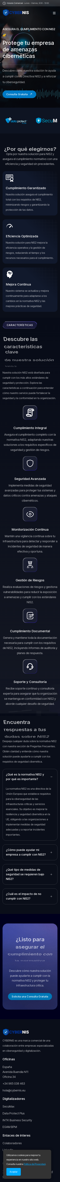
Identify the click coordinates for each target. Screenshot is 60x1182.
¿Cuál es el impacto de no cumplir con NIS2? (23, 896)
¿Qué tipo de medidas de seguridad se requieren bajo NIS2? (25, 874)
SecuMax (8, 1106)
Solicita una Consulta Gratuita (30, 996)
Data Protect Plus (14, 1113)
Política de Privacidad (34, 1164)
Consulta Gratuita (19, 94)
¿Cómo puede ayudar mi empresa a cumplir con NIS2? (26, 852)
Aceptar (14, 1171)
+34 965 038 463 (14, 1083)
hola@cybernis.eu (14, 1090)
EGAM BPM (10, 1127)
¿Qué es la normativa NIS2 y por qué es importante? (25, 777)
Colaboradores (12, 1143)
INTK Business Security (17, 1120)
